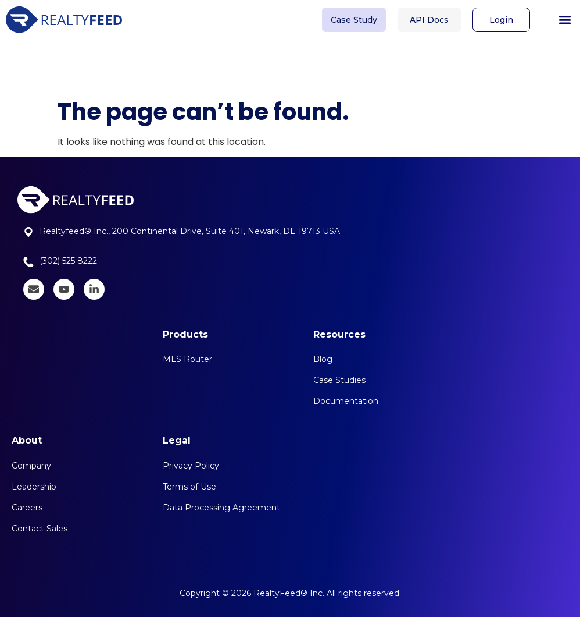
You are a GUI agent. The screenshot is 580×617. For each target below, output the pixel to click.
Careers (27, 507)
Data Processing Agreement (221, 507)
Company (31, 465)
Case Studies (339, 380)
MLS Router (187, 359)
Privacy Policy (191, 465)
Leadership (34, 486)
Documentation (345, 401)
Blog (322, 359)
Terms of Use (189, 486)
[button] (564, 17)
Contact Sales (39, 528)
